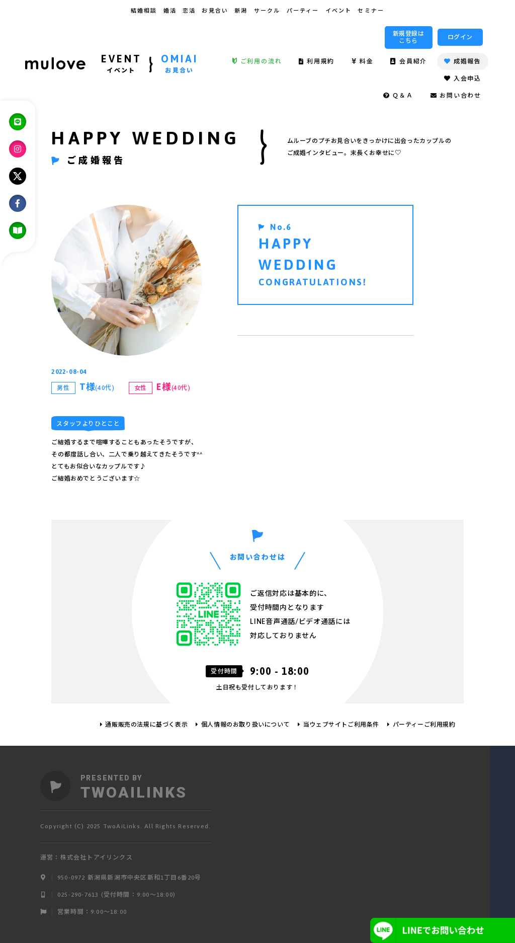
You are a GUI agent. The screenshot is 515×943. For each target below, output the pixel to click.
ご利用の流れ (257, 61)
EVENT (121, 64)
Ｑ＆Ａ (398, 95)
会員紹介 (408, 61)
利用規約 (316, 61)
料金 (362, 61)
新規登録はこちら (408, 37)
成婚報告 (462, 61)
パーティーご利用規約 (424, 724)
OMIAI (179, 64)
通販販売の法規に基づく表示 (146, 724)
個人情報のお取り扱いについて (245, 724)
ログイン (460, 37)
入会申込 (462, 78)
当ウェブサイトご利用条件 (341, 724)
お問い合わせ (456, 95)
